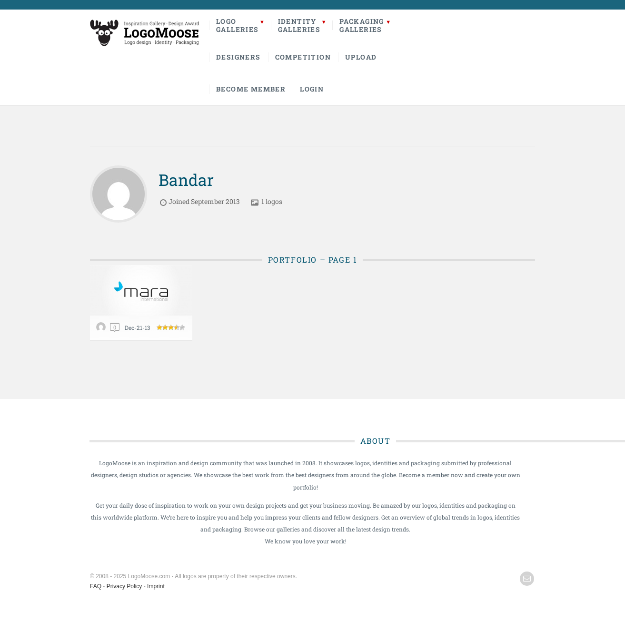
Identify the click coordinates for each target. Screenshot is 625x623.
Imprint (156, 586)
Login (312, 88)
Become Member (251, 88)
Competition (303, 56)
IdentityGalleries (299, 25)
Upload (361, 56)
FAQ (95, 586)
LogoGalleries (237, 25)
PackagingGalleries (361, 25)
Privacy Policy (124, 586)
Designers (238, 56)
